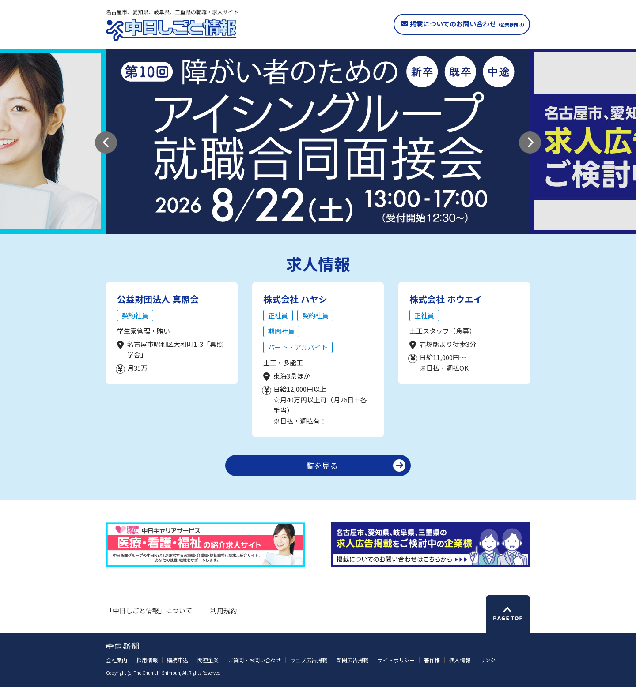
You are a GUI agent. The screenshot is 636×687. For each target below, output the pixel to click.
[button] (106, 142)
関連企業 (208, 660)
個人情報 (459, 660)
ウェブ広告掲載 (308, 660)
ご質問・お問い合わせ (254, 660)
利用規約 (223, 610)
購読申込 (177, 660)
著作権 (432, 660)
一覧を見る (318, 465)
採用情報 (147, 660)
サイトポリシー (396, 660)
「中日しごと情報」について (149, 610)
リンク (488, 660)
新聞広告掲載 (352, 660)
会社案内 (116, 660)
